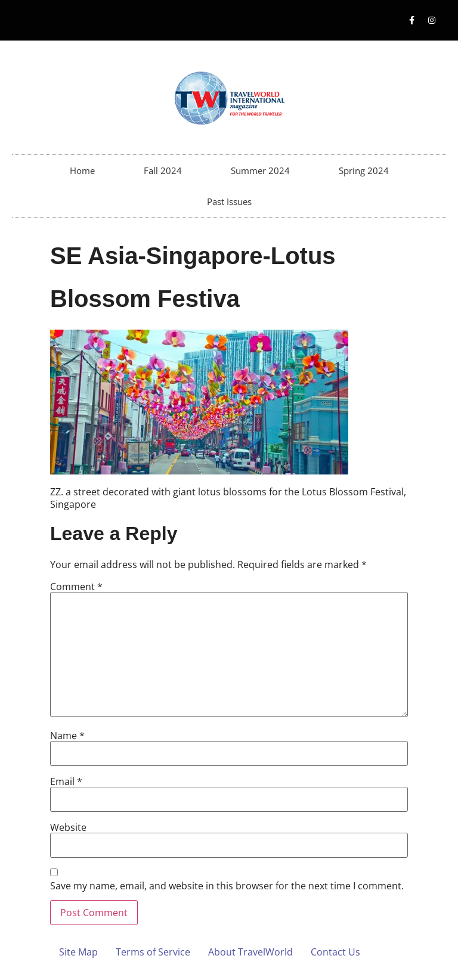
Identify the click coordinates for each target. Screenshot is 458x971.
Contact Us (335, 951)
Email (66, 781)
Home (82, 170)
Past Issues (229, 201)
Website (68, 827)
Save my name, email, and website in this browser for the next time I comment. (227, 886)
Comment (76, 586)
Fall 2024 (163, 170)
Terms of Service (153, 951)
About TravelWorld (250, 951)
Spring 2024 (364, 170)
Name (67, 735)
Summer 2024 (260, 170)
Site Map (78, 951)
